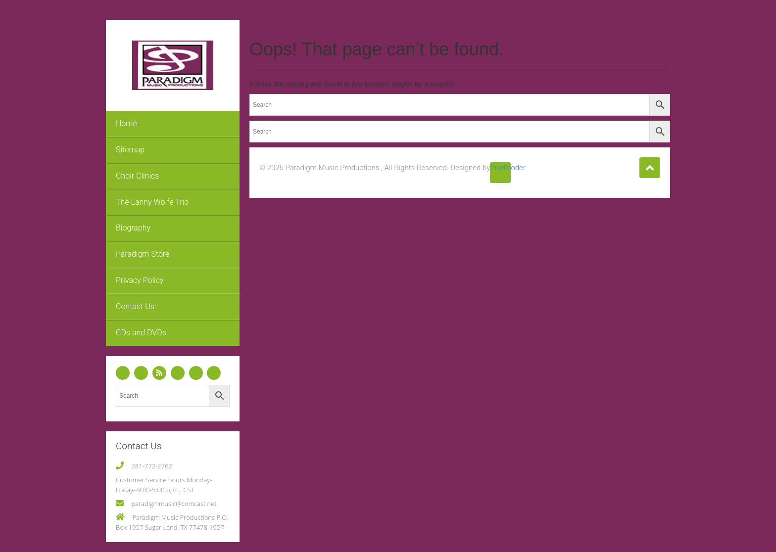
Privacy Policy (139, 280)
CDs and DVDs (141, 332)
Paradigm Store (142, 254)
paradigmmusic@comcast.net (173, 503)
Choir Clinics (137, 176)
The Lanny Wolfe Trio (152, 202)
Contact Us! (136, 306)
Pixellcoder (500, 167)
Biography (133, 227)
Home (126, 123)
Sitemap (130, 149)
